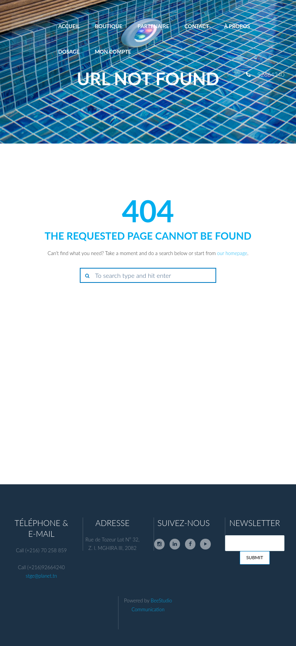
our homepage (232, 253)
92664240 (270, 74)
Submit (254, 558)
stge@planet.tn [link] (41, 576)
